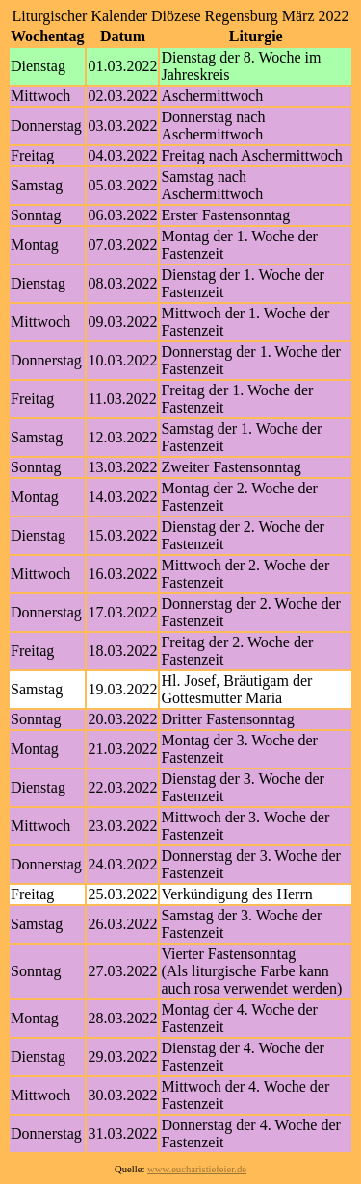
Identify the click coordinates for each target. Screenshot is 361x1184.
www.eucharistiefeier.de (196, 1169)
